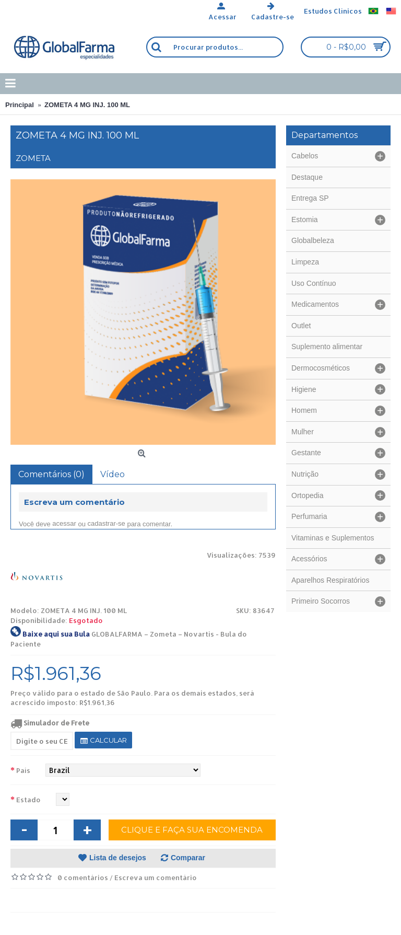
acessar (64, 523)
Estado (28, 799)
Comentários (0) (51, 474)
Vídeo (112, 474)
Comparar (188, 857)
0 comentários (82, 877)
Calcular (103, 740)
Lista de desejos (117, 857)
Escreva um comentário (155, 877)
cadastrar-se (106, 523)
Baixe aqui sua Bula (56, 634)
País (23, 770)
